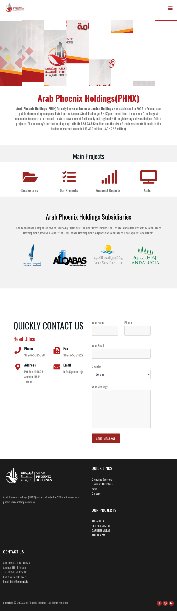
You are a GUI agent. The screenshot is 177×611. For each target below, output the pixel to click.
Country (96, 366)
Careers (96, 493)
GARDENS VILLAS (101, 530)
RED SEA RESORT (101, 526)
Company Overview (102, 479)
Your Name (98, 322)
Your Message (100, 386)
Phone (128, 322)
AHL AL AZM (98, 535)
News (94, 488)
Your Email (98, 345)
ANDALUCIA (98, 521)
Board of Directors (102, 484)
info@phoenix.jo (19, 581)
